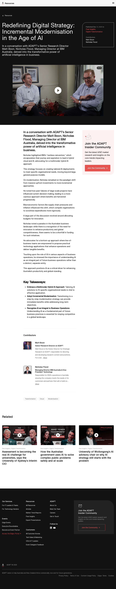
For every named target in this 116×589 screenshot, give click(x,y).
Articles (28, 509)
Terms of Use (74, 576)
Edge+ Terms (102, 576)
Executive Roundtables (10, 527)
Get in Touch (54, 517)
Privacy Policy (63, 576)
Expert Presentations (33, 520)
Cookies (111, 576)
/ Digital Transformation (18, 448)
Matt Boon (90, 40)
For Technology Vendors (10, 509)
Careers (52, 513)
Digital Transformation (94, 32)
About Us (53, 506)
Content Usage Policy (88, 576)
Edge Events (6, 523)
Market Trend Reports (33, 513)
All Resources (30, 506)
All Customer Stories (33, 534)
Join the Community (96, 168)
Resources (9, 3)
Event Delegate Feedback (35, 545)
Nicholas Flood (91, 42)
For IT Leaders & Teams (10, 506)
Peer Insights (90, 29)
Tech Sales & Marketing (34, 538)
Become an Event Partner (11, 530)
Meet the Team (55, 509)
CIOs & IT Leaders (32, 541)
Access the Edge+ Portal (10, 534)
